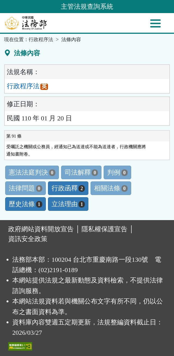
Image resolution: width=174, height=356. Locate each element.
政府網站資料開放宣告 (41, 229)
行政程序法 (41, 39)
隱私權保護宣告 (104, 229)
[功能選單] (155, 23)
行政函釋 (68, 188)
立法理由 (68, 204)
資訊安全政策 (27, 238)
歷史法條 (25, 204)
